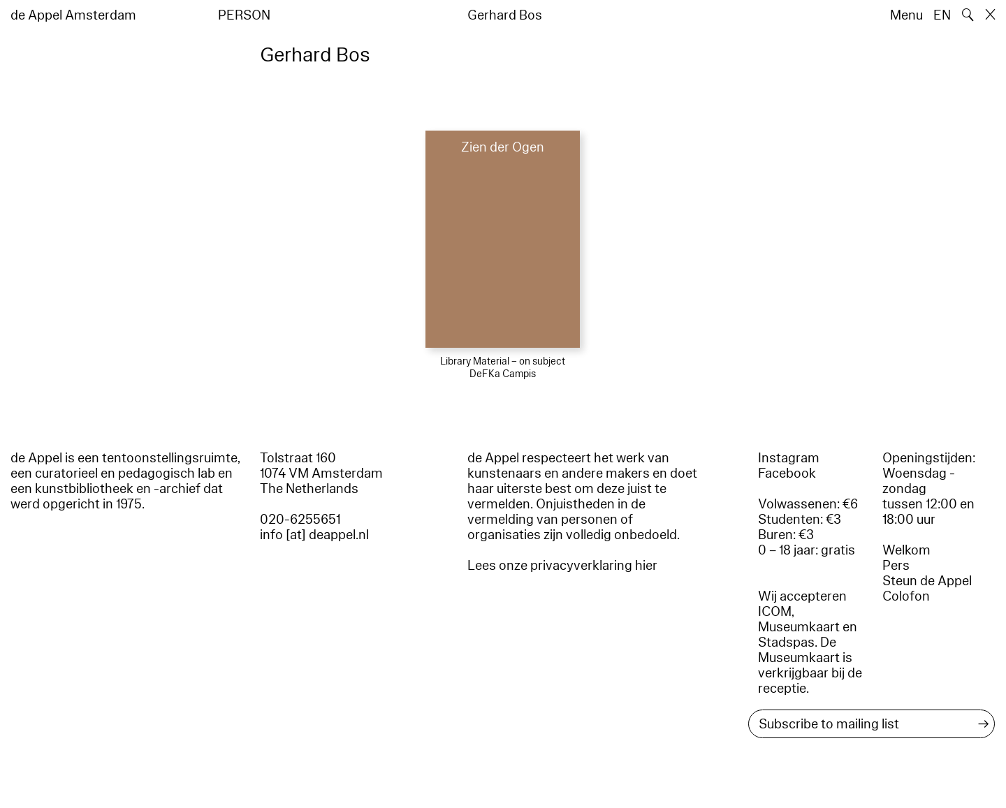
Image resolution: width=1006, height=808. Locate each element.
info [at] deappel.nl (314, 535)
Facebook (787, 473)
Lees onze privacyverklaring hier (562, 566)
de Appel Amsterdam (73, 15)
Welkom (906, 550)
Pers (896, 566)
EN (942, 15)
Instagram (788, 458)
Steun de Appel (927, 581)
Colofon (906, 596)
